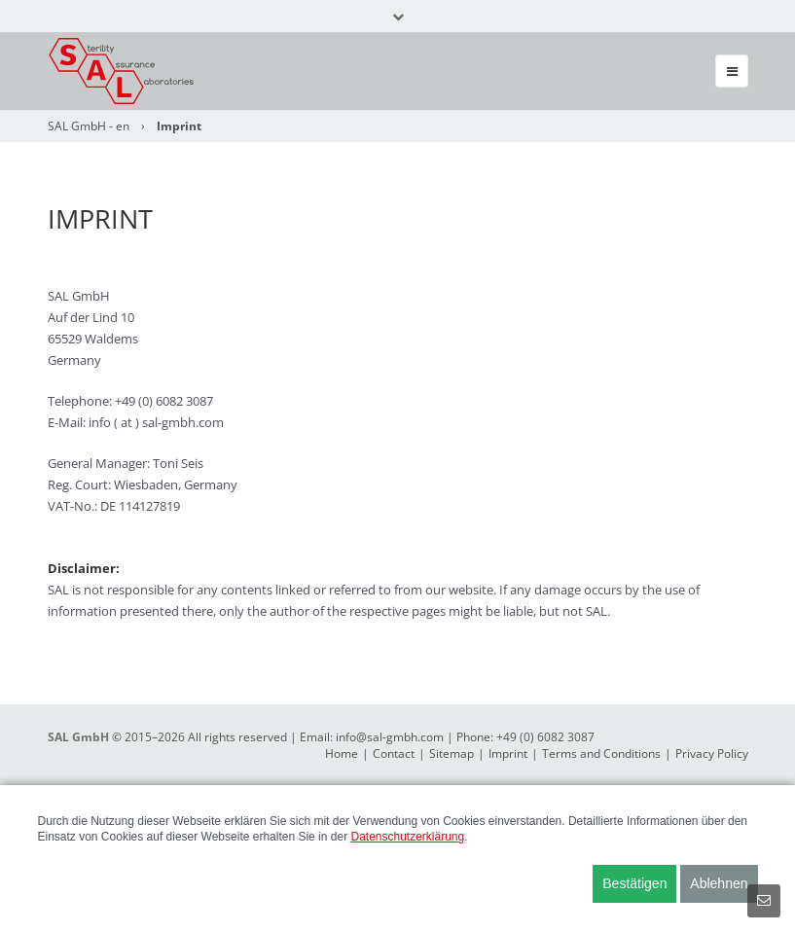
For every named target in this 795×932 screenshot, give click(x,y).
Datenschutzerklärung (407, 836)
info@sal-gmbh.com (390, 737)
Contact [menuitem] (394, 753)
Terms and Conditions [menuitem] (601, 753)
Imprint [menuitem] (507, 753)
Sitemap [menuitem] (451, 753)
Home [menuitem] (341, 753)
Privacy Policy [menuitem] (711, 753)
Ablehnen (718, 883)
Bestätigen (634, 883)
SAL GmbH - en (88, 126)
